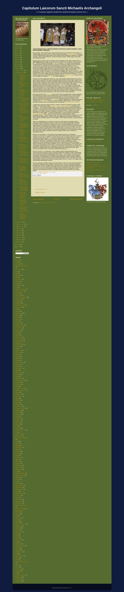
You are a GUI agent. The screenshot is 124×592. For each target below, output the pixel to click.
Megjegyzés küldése (40, 192)
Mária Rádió (19, 434)
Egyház (17, 311)
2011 (18, 64)
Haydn (17, 370)
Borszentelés (19, 279)
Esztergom (18, 323)
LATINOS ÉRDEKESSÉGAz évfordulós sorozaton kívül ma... (23, 84)
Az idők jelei (18, 269)
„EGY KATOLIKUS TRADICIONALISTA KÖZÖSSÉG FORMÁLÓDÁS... (23, 188)
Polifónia (18, 479)
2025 (18, 46)
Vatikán (45, 173)
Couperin (18, 301)
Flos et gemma (19, 339)
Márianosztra (19, 436)
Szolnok (17, 537)
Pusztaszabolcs (19, 493)
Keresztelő (18, 400)
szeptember (22, 224)
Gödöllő (17, 358)
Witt (16, 573)
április (20, 235)
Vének (17, 559)
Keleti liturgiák (19, 396)
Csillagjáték (18, 303)
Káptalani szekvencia (21, 390)
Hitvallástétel (19, 378)
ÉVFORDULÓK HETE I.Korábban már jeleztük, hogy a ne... (23, 176)
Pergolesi (18, 477)
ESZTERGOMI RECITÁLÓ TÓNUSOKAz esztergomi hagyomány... (22, 195)
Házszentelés (19, 372)
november (21, 72)
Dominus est (19, 307)
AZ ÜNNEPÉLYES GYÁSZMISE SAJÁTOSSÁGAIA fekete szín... (23, 209)
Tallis (17, 541)
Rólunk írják (18, 499)
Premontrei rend (20, 485)
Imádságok (18, 382)
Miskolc (17, 443)
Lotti (17, 432)
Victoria (17, 565)
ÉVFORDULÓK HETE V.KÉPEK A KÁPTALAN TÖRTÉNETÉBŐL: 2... (23, 140)
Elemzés (18, 315)
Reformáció (18, 495)
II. (93, 105)
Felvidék (18, 335)
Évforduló (18, 331)
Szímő (17, 533)
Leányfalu (18, 422)
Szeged (17, 522)
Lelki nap (18, 424)
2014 (18, 57)
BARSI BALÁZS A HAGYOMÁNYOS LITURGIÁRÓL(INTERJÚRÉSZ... (23, 125)
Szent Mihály (19, 525)
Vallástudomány (19, 555)
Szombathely (19, 539)
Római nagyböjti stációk (21, 505)
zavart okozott (54, 99)
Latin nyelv (18, 418)
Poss (17, 481)
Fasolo (17, 333)
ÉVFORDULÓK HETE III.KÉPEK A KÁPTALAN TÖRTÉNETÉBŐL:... (23, 153)
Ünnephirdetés (19, 551)
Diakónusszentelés (20, 305)
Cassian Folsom (20, 291)
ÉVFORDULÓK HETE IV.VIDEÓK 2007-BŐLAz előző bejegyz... (23, 147)
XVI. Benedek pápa (20, 575)
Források (18, 346)
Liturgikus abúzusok (20, 430)
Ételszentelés (19, 327)
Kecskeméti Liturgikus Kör (93, 164)
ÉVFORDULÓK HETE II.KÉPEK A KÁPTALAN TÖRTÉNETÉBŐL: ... (23, 161)
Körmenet (18, 412)
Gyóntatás (18, 364)
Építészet (18, 319)
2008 (18, 244)
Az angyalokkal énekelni (21, 266)
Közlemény (18, 414)
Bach (17, 271)
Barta (17, 273)
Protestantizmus (20, 489)
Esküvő (17, 321)
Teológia (18, 547)
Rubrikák (18, 513)
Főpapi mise (19, 350)
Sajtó (17, 515)
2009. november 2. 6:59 (41, 189)
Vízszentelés (19, 569)
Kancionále (18, 384)
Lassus (17, 416)
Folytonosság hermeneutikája (19, 343)
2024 (18, 48)
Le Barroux (18, 420)
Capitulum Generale (20, 289)
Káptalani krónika (20, 388)
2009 (18, 68)
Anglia (17, 262)
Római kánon (19, 503)
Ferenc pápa (19, 337)
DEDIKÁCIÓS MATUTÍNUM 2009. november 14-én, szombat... (23, 182)
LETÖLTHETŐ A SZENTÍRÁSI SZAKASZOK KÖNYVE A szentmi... (22, 202)
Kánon (17, 386)
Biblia (17, 277)
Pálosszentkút (19, 465)
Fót (16, 348)
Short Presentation (96, 100)
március (21, 237)
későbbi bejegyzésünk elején (71, 102)
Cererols (18, 293)
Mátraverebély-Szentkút (21, 438)
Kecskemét (18, 394)
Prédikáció (18, 483)
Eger (17, 309)
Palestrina (18, 463)
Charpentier (18, 295)
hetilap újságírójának (61, 106)
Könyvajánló (19, 410)
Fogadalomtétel (19, 341)
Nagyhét (18, 453)
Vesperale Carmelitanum (22, 561)
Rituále (17, 497)
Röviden (89, 100)
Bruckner (18, 281)
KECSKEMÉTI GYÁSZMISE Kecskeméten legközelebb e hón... (22, 169)
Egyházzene (19, 313)
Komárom (18, 404)
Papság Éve (19, 467)
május (20, 233)
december (21, 70)
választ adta (45, 100)
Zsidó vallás (18, 579)
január (20, 241)
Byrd (17, 287)
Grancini (18, 360)
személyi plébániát (72, 54)
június (20, 230)
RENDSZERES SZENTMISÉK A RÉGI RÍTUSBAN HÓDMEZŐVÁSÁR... (23, 111)
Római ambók (19, 501)
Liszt (17, 426)
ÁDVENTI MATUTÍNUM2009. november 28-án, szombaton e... (23, 99)
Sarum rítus (18, 518)
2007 (18, 246)
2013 (18, 59)
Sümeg (17, 520)
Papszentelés (19, 469)
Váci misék (89, 171)
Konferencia (18, 406)
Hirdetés (18, 374)
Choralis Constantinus (21, 297)
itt (54, 63)
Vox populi (18, 571)
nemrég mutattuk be (38, 113)
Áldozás (17, 260)
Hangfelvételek (19, 368)
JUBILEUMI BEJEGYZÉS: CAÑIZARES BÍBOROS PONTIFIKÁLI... (22, 216)
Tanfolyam (18, 543)
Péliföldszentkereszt (20, 473)
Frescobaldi (18, 352)
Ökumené (18, 461)
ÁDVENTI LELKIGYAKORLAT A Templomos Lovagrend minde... (23, 118)
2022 (18, 53)
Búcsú (17, 283)
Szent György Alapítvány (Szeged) (95, 169)
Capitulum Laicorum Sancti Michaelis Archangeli (62, 8)
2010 (18, 66)
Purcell (17, 491)
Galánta (17, 354)
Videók (17, 567)
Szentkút (18, 529)
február (20, 239)
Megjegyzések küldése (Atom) (46, 202)
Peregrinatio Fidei (20, 475)
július (20, 228)
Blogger (70, 587)
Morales (17, 445)
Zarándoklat (18, 577)
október (21, 222)
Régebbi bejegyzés (76, 199)
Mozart (17, 449)
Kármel (17, 392)
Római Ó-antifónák (20, 508)
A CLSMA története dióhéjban (94, 141)
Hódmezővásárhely (20, 380)
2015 (18, 55)
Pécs (17, 471)
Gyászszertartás (20, 362)
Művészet (18, 451)
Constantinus (19, 299)
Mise (41, 173)
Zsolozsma (18, 581)
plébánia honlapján (69, 75)
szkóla (17, 535)
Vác (16, 553)
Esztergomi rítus (20, 325)
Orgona (17, 459)
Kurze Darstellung (98, 102)
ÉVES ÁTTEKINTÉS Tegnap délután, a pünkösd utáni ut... (23, 105)
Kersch (17, 402)
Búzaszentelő (19, 285)
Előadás (18, 317)
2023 (18, 51)
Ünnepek (18, 549)
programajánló (19, 487)
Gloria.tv (97, 105)
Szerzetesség (19, 531)
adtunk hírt (48, 94)
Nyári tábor (18, 457)
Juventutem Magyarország (93, 162)
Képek (17, 398)
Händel (17, 366)
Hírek (38, 173)
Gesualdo (18, 356)
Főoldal (56, 199)
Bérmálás (18, 275)
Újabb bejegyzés (38, 199)
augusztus (21, 226)
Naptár (17, 455)
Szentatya (18, 527)
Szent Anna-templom (21, 523)
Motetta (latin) (19, 447)
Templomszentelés (20, 545)
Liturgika (18, 428)
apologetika (18, 264)
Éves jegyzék (19, 329)
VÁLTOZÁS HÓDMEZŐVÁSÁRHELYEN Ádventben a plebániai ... (23, 77)
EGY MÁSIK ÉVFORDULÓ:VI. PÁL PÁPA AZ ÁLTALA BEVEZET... (23, 92)
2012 (18, 62)
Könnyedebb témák (20, 408)
